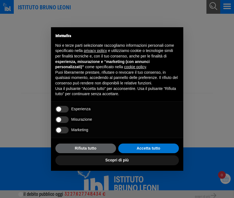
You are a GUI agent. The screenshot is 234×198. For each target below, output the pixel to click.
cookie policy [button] (135, 67)
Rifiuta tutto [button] (85, 148)
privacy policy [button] (95, 50)
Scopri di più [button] (117, 160)
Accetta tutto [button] (148, 148)
